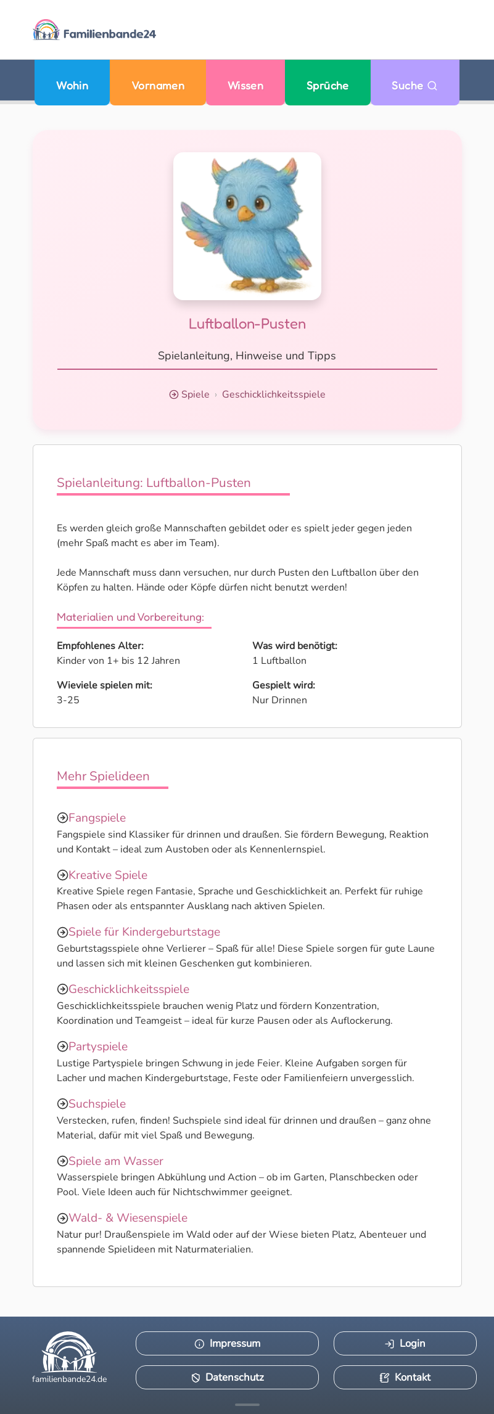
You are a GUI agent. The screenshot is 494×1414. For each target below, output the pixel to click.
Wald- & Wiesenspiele (127, 1218)
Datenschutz (228, 1377)
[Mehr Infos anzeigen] (247, 1405)
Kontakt (404, 1377)
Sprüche (328, 85)
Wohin (72, 85)
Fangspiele (97, 818)
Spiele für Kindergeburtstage (144, 932)
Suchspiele (97, 1104)
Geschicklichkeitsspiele (274, 394)
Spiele (195, 394)
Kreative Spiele (107, 875)
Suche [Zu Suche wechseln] (415, 85)
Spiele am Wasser (115, 1161)
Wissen (246, 85)
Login (405, 1343)
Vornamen (158, 85)
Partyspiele (98, 1047)
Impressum (227, 1343)
